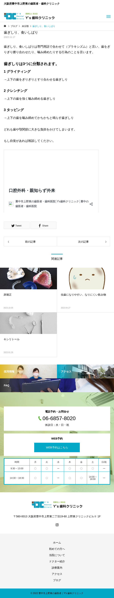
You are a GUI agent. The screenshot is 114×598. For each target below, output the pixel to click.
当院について (57, 555)
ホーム (57, 542)
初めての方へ (57, 548)
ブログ (57, 580)
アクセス (57, 573)
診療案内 (57, 567)
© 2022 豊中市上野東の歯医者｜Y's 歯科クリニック (57, 593)
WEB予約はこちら (57, 447)
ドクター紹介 (57, 561)
